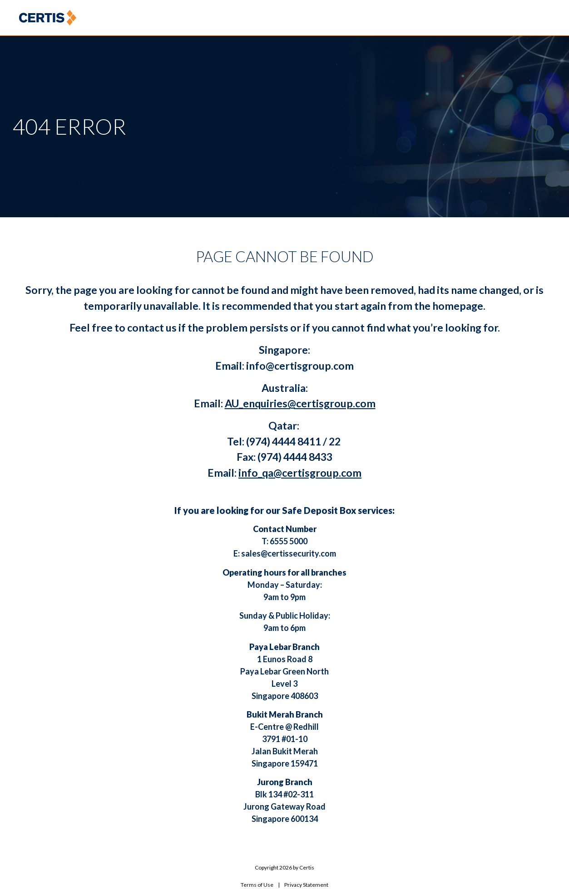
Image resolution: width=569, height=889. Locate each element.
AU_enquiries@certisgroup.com (300, 403)
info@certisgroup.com (300, 365)
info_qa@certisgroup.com (299, 472)
